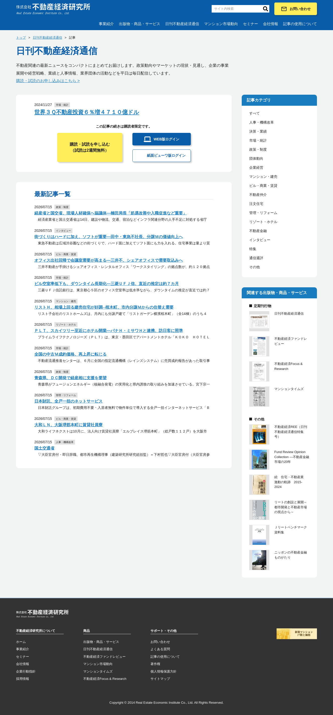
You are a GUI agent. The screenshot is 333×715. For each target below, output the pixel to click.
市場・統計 (258, 140)
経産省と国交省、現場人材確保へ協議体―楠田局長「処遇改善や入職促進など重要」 (110, 213)
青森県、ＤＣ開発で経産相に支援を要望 (70, 378)
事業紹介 (106, 24)
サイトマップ (160, 679)
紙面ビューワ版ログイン (162, 155)
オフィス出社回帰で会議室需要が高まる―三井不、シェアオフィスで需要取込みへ (108, 260)
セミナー (250, 24)
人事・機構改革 (261, 122)
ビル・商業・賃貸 (263, 186)
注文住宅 (256, 204)
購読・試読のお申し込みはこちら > (48, 81)
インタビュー (259, 240)
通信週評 (256, 258)
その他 (254, 267)
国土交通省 (44, 448)
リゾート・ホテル (263, 222)
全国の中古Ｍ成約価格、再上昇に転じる (70, 354)
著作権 (155, 664)
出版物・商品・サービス (139, 24)
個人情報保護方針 (163, 671)
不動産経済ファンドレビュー (104, 656)
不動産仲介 (258, 195)
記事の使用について (300, 24)
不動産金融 (258, 231)
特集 (252, 249)
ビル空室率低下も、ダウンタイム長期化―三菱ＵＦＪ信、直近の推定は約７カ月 (106, 284)
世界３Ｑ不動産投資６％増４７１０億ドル (86, 112)
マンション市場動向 (221, 24)
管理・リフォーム (263, 213)
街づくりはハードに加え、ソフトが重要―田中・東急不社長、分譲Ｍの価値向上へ (108, 237)
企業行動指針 (26, 671)
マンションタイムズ (98, 671)
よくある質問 (160, 649)
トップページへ (42, 615)
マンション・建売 (263, 177)
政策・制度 (258, 149)
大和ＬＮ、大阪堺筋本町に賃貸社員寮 (68, 425)
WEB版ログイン (162, 139)
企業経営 (256, 168)
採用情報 (22, 679)
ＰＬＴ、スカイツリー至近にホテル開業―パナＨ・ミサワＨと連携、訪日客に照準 (108, 330)
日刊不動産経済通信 (182, 24)
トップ (21, 37)
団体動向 (256, 158)
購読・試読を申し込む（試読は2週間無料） (90, 147)
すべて (254, 113)
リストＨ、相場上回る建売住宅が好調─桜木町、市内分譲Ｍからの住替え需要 (104, 307)
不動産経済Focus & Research (104, 679)
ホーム (21, 642)
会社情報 (270, 24)
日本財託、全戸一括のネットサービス (68, 401)
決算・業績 (258, 131)
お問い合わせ (296, 9)
